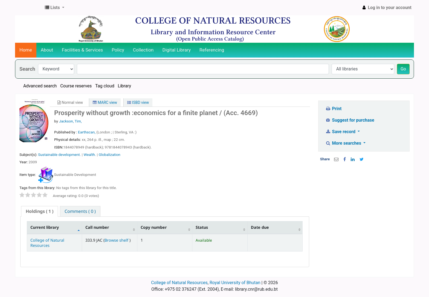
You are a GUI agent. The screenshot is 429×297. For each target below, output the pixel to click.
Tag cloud (104, 85)
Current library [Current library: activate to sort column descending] (44, 227)
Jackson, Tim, (70, 121)
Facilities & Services (82, 50)
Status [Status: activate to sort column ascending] (202, 227)
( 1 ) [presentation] (39, 211)
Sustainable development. (59, 154)
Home (25, 50)
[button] (54, 7)
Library (124, 85)
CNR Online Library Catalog (29, 7)
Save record (340, 131)
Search (27, 69)
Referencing (211, 50)
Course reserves (76, 85)
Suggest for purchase (349, 120)
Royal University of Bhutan (235, 282)
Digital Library (177, 50)
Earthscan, (87, 132)
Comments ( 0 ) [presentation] (80, 211)
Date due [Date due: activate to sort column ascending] (260, 227)
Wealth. (89, 154)
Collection (143, 50)
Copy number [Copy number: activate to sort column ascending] (154, 227)
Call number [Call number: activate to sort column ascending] (97, 227)
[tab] (39, 211)
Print (333, 108)
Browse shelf (117, 240)
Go (403, 69)
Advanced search (40, 85)
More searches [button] (343, 143)
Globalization (109, 154)
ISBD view (138, 102)
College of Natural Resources (47, 243)
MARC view (105, 102)
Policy (118, 50)
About (47, 50)
